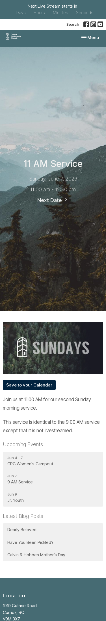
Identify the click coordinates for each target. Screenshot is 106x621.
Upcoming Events (23, 444)
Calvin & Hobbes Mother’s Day (36, 554)
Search (72, 24)
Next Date (53, 200)
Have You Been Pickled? (30, 542)
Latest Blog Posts (23, 516)
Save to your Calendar (29, 385)
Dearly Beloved (21, 529)
